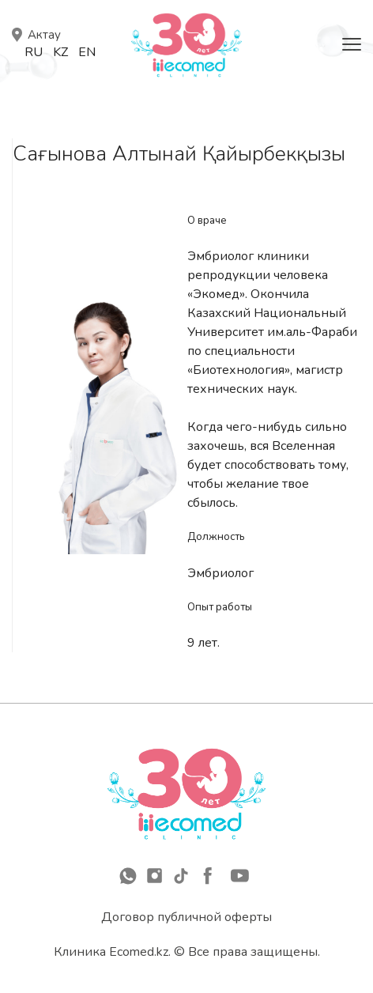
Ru (33, 52)
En (87, 52)
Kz (60, 52)
